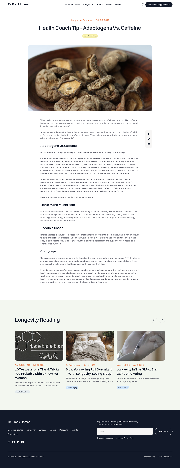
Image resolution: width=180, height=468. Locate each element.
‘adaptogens (63, 126)
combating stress (62, 123)
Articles (99, 4)
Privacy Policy (129, 438)
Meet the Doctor (72, 4)
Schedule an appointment (159, 4)
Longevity (88, 4)
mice (89, 264)
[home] (19, 5)
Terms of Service (165, 457)
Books (109, 4)
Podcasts (63, 430)
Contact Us (13, 434)
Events (118, 4)
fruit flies (100, 264)
